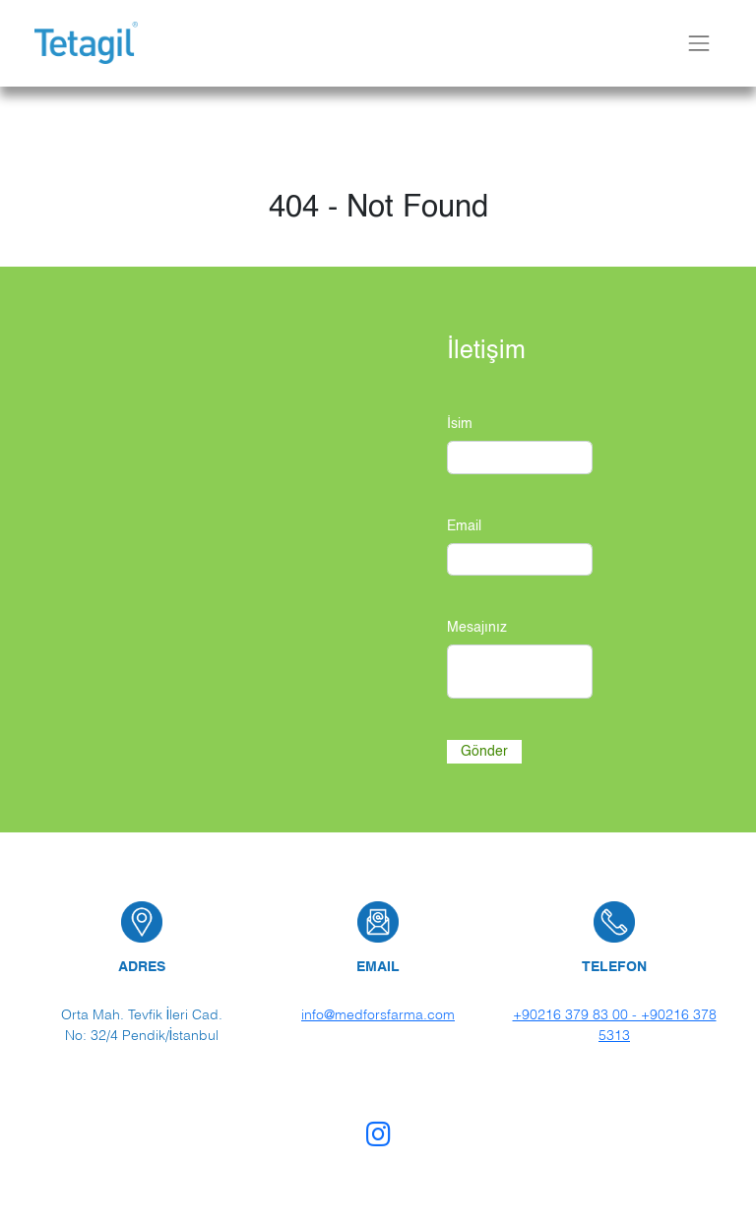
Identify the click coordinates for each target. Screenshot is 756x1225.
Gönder (484, 751)
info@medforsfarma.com (378, 1014)
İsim (459, 423)
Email (464, 526)
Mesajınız (477, 627)
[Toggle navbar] (698, 43)
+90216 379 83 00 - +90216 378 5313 (615, 1025)
